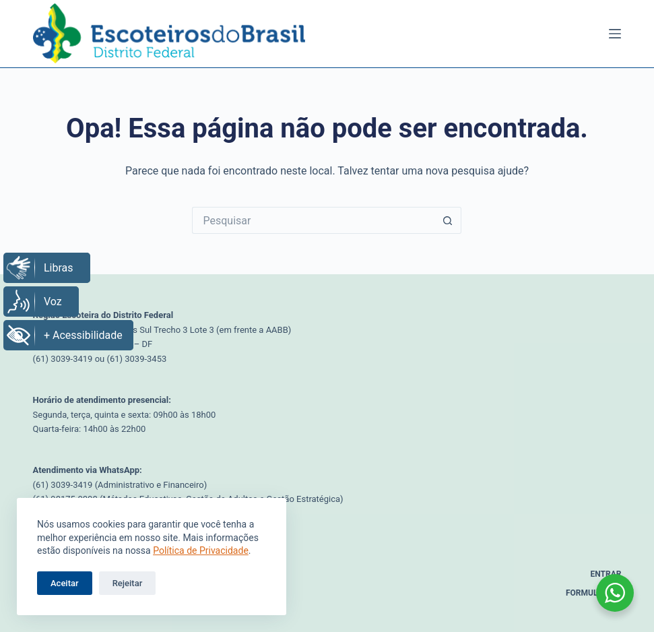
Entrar (606, 574)
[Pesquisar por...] (313, 220)
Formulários (594, 593)
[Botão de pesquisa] (447, 220)
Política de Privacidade (201, 550)
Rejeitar (127, 583)
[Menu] (615, 34)
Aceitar (65, 583)
